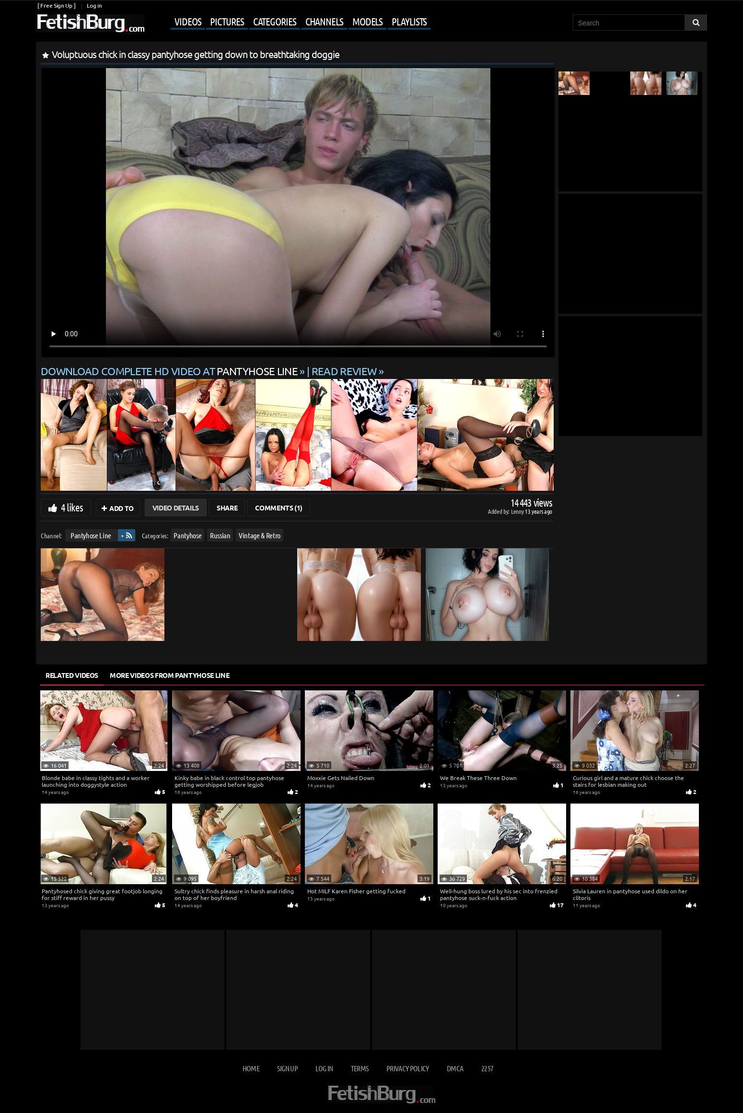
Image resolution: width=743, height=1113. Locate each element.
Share (227, 507)
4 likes (72, 507)
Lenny (518, 511)
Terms (360, 1068)
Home (251, 1068)
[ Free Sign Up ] (56, 5)
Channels (324, 21)
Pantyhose (187, 535)
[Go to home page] (90, 23)
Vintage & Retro (259, 535)
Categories (274, 21)
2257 (487, 1068)
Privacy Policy (407, 1068)
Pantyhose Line (90, 535)
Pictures (227, 21)
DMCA (455, 1068)
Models (367, 21)
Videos (187, 21)
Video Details (175, 507)
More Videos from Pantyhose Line (169, 675)
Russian (220, 535)
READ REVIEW (344, 371)
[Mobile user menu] (288, 22)
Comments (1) (278, 507)
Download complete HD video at (170, 371)
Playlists (409, 21)
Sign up (287, 1068)
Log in (94, 5)
